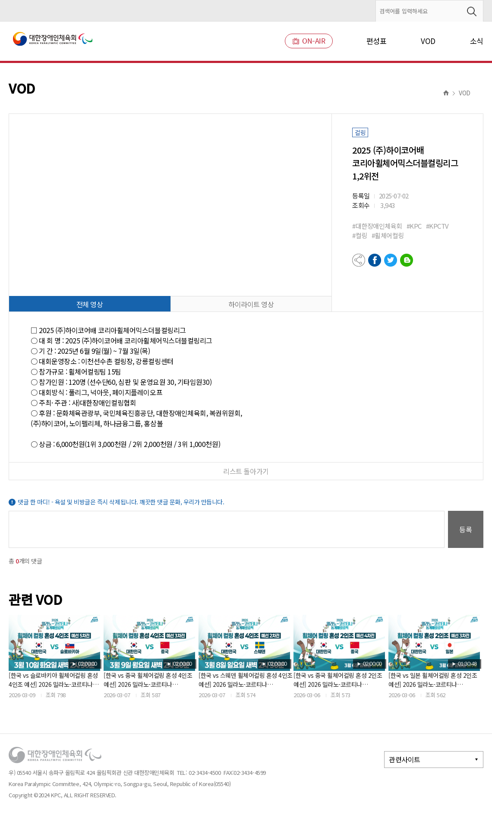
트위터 (390, 260)
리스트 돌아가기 (245, 471)
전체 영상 (89, 304)
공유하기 (358, 260)
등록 (465, 529)
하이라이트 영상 (251, 304)
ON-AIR (309, 40)
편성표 (376, 40)
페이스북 (374, 260)
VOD (428, 40)
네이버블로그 (406, 260)
